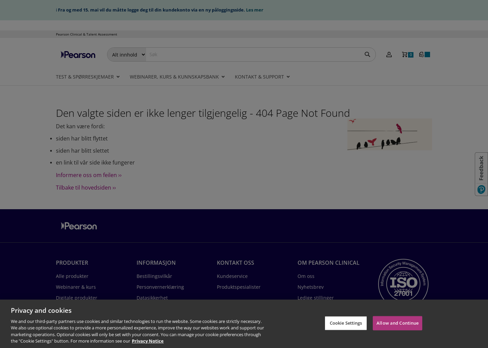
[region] (244, 324)
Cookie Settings (346, 323)
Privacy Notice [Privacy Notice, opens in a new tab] (148, 341)
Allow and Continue (398, 323)
